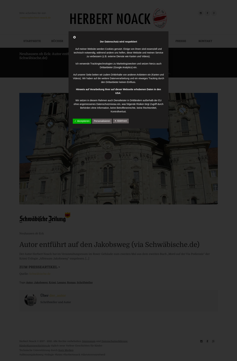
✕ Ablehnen (121, 120)
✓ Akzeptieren (82, 121)
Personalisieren (102, 121)
